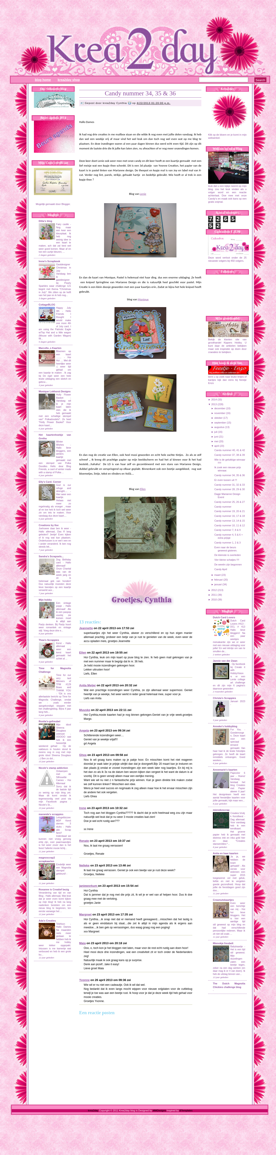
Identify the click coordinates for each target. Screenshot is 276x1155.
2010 (214, 599)
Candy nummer (222, 506)
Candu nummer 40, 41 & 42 (229, 450)
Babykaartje (237, 946)
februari (218, 579)
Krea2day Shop (69, 80)
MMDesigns (159, 1110)
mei (216, 441)
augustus (219, 427)
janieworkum (88, 885)
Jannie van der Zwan (225, 660)
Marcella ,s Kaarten (50, 348)
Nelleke (84, 865)
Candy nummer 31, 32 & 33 (229, 484)
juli (215, 431)
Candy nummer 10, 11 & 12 (229, 525)
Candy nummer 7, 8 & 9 (227, 530)
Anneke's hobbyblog (225, 726)
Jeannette (86, 628)
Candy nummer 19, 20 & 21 (229, 511)
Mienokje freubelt (223, 943)
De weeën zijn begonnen (228, 564)
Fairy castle (62, 224)
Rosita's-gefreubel (49, 721)
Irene (82, 808)
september (220, 422)
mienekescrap (221, 810)
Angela (84, 730)
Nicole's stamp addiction (53, 768)
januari (218, 584)
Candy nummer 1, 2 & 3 (227, 542)
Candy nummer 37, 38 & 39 (229, 455)
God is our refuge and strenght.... (63, 488)
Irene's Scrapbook (49, 261)
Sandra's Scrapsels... (51, 556)
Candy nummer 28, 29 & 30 (229, 489)
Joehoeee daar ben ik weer (54, 528)
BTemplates (185, 1110)
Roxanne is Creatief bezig (54, 889)
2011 (214, 594)
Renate (84, 840)
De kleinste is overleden (227, 555)
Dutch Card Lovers (224, 617)
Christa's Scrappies (224, 698)
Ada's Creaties (47, 920)
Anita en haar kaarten (225, 853)
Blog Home (43, 80)
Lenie (143, 193)
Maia (82, 943)
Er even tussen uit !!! (225, 480)
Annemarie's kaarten (225, 769)
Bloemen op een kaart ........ (63, 354)
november (219, 413)
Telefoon (60, 924)
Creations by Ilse (49, 525)
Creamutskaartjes (223, 900)
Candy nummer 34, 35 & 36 (140, 93)
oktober (218, 417)
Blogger (66, 204)
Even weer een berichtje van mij (237, 906)
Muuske (84, 710)
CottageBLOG (47, 304)
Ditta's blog (45, 221)
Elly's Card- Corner (50, 481)
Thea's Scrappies (49, 640)
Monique (143, 299)
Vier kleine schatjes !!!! (226, 559)
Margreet (85, 914)
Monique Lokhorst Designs (55, 391)
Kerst (59, 643)
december (219, 408)
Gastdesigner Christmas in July (63, 267)
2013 (214, 404)
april (216, 446)
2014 (214, 399)
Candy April (220, 569)
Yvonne (84, 980)
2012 (214, 590)
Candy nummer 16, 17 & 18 (229, 516)
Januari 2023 (237, 701)
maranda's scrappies (51, 814)
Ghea (83, 755)
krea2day (93, 1110)
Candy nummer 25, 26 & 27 (229, 502)
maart (217, 575)
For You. (237, 729)
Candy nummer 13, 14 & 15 (229, 520)
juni (216, 436)
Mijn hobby (45, 599)
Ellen (143, 489)
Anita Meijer (87, 685)
